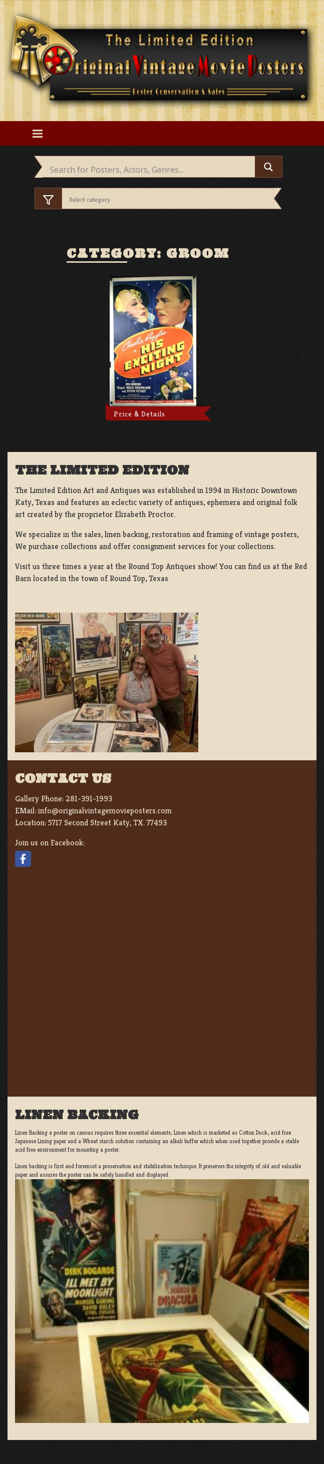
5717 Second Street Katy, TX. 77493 (107, 822)
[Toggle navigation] (38, 133)
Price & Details (139, 413)
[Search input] (151, 169)
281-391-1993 (89, 798)
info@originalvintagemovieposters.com (105, 810)
